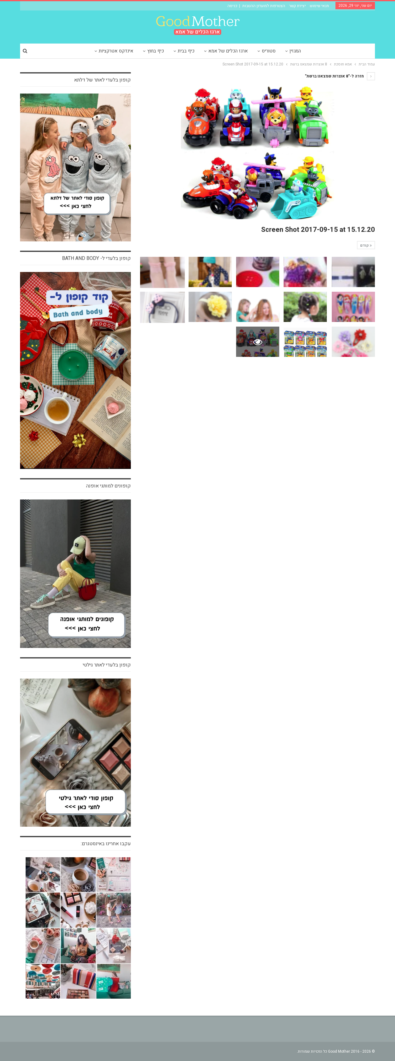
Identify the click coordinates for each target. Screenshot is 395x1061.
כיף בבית (186, 51)
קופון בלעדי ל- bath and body (96, 258)
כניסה (232, 6)
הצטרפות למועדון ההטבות (263, 6)
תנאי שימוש (319, 6)
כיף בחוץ (155, 51)
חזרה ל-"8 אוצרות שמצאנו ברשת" (340, 76)
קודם (366, 245)
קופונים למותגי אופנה (108, 486)
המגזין (295, 51)
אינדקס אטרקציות (116, 51)
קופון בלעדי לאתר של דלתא (102, 80)
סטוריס (269, 51)
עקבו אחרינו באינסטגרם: (106, 843)
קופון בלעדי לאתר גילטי (107, 665)
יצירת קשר (297, 6)
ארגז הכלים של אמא (228, 51)
